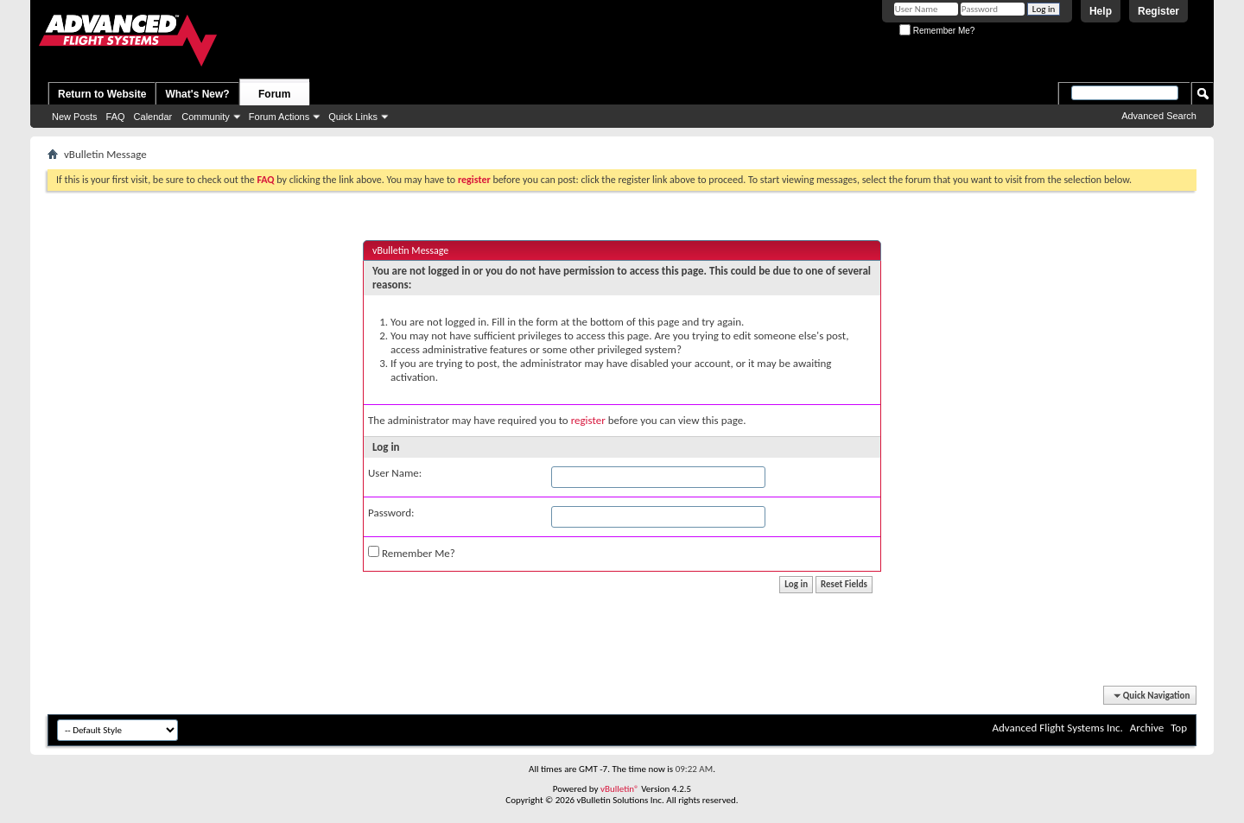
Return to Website (102, 94)
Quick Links (353, 116)
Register (1158, 11)
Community (205, 116)
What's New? (197, 94)
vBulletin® (619, 789)
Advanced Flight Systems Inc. (1057, 727)
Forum (274, 94)
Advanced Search (1158, 116)
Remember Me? (936, 30)
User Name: (395, 472)
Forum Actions (279, 116)
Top (1179, 727)
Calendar (153, 116)
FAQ (115, 116)
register (588, 420)
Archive (1147, 727)
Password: (391, 512)
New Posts (75, 116)
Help (1100, 11)
